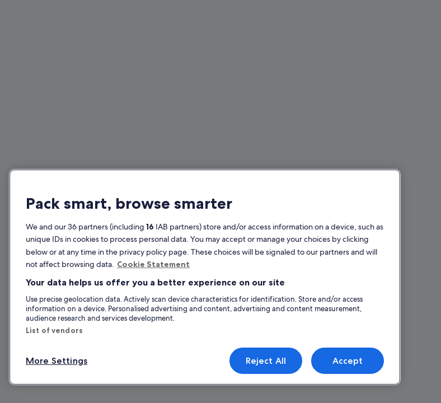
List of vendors (54, 330)
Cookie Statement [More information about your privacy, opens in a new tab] (153, 264)
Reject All (266, 360)
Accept (347, 360)
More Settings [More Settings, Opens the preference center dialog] (56, 360)
